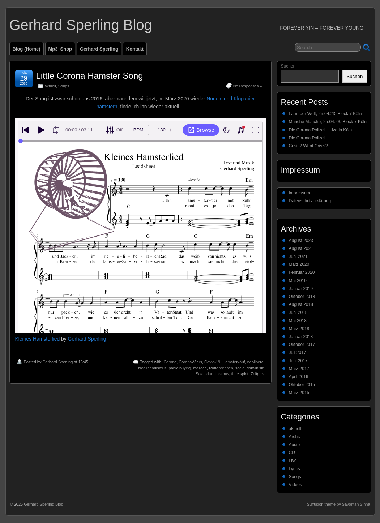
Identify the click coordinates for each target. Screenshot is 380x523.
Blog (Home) (26, 49)
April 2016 (298, 376)
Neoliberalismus (152, 368)
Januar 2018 (301, 336)
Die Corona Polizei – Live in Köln (320, 130)
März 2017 (299, 368)
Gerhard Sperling (99, 49)
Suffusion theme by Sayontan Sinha (338, 504)
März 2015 (299, 392)
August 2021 (301, 248)
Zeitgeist (258, 374)
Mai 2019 (298, 280)
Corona (169, 362)
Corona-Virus (190, 362)
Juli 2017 (297, 352)
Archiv (295, 436)
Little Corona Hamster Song (89, 76)
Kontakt (135, 49)
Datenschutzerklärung (310, 200)
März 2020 (299, 264)
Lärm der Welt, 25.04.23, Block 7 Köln (325, 113)
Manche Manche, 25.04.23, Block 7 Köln (328, 121)
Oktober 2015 (302, 384)
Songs (63, 86)
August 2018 (301, 304)
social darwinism (250, 368)
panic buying (180, 368)
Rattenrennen (221, 368)
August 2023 (301, 240)
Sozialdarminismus (212, 374)
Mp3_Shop (60, 49)
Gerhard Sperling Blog (80, 25)
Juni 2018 (298, 312)
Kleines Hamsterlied (37, 339)
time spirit (239, 374)
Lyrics (294, 468)
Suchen (288, 66)
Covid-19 (212, 362)
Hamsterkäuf (233, 362)
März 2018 (299, 328)
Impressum (299, 192)
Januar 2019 (301, 288)
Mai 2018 (298, 320)
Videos (295, 484)
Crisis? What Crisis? (308, 145)
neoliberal (256, 362)
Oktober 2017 (302, 344)
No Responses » (247, 86)
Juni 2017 (298, 360)
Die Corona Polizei (307, 138)
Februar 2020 (302, 272)
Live (293, 460)
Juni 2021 (298, 256)
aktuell (50, 86)
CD (292, 452)
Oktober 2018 (302, 296)
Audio (294, 444)
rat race (200, 368)
